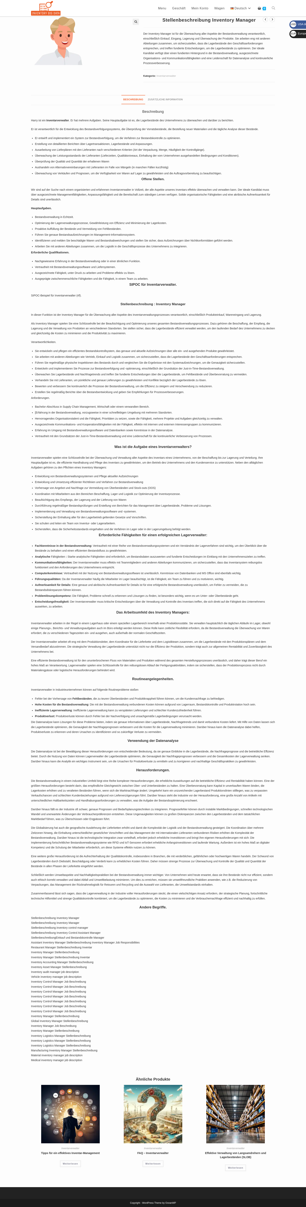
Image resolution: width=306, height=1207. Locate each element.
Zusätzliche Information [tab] (165, 99)
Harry (34, 120)
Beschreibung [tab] (133, 99)
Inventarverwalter (166, 75)
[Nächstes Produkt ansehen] (272, 19)
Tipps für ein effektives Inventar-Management (70, 1153)
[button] (136, 22)
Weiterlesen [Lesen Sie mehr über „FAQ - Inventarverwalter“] (153, 1163)
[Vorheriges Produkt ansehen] (265, 19)
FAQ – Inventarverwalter (153, 1153)
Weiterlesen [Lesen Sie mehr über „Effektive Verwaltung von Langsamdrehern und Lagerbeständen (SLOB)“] (235, 1167)
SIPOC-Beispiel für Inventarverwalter (53, 295)
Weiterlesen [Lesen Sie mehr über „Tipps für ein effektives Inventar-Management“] (70, 1163)
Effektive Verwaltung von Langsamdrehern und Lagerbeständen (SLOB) (235, 1155)
